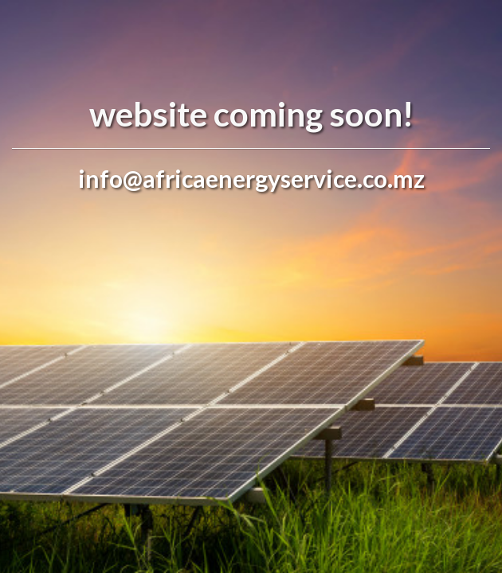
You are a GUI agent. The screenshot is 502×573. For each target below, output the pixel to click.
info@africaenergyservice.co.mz (251, 178)
